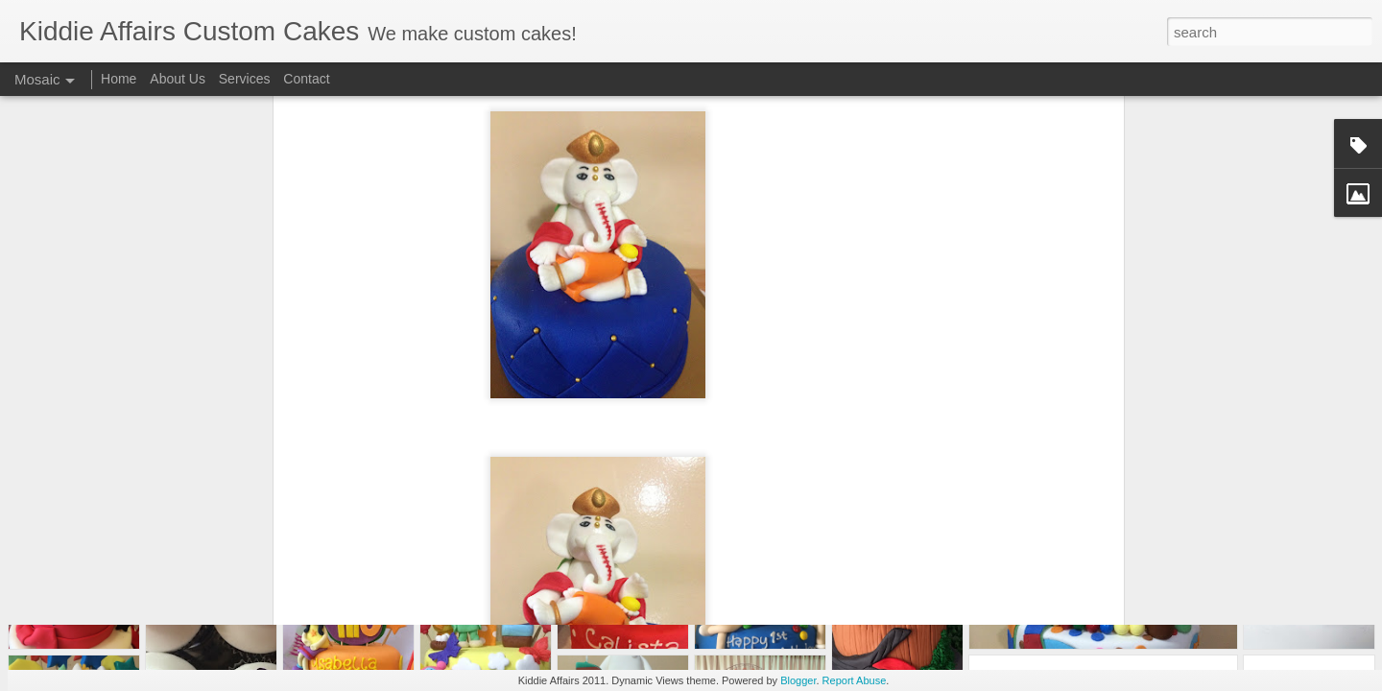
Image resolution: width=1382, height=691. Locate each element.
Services (245, 78)
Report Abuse (854, 680)
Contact (306, 78)
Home (118, 78)
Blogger (798, 680)
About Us (177, 78)
